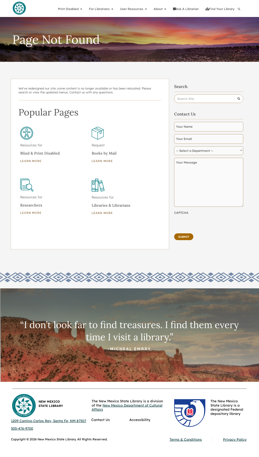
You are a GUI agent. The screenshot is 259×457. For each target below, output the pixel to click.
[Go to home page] (19, 8)
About (160, 9)
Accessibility (139, 420)
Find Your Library (220, 9)
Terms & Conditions (186, 439)
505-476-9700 (22, 428)
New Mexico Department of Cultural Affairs (127, 407)
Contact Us (100, 420)
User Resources (133, 9)
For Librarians (101, 9)
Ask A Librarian (186, 9)
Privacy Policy (235, 439)
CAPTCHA (181, 213)
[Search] (239, 9)
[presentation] (200, 223)
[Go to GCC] (189, 413)
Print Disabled (70, 9)
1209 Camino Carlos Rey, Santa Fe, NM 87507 (48, 421)
